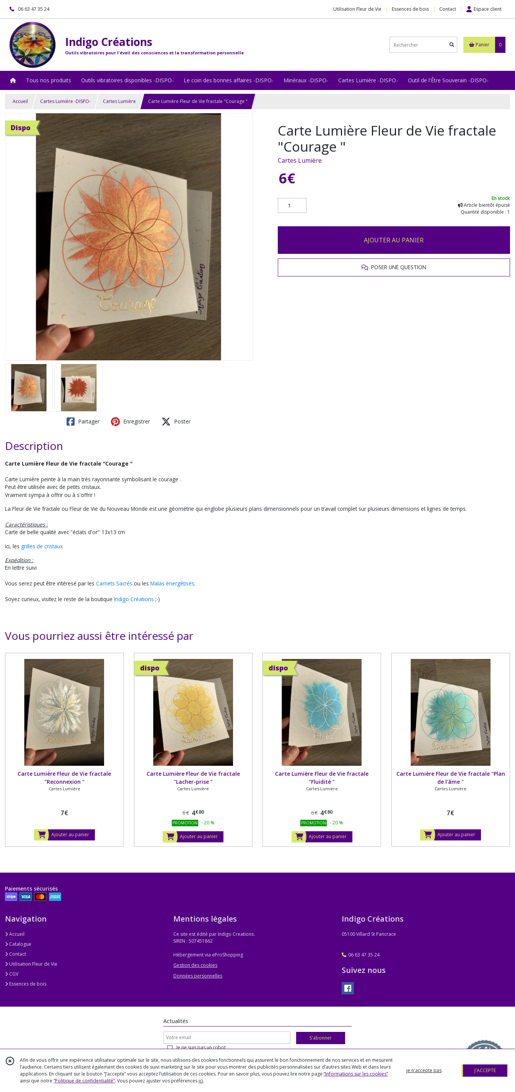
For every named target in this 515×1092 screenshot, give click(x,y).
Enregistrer (130, 421)
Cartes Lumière (119, 101)
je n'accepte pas (424, 1070)
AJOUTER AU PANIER (394, 240)
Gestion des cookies (195, 965)
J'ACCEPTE (485, 1070)
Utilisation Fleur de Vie (31, 964)
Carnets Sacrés (114, 583)
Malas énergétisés (172, 583)
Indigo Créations (134, 599)
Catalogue (18, 944)
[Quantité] (292, 205)
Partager (83, 421)
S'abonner (321, 1038)
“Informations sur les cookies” (356, 1074)
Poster (176, 421)
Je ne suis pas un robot (201, 1047)
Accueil (20, 101)
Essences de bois (25, 984)
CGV (11, 974)
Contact (447, 9)
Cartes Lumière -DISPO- (65, 101)
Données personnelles (197, 976)
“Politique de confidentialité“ (84, 1080)
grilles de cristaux (42, 546)
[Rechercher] (452, 45)
